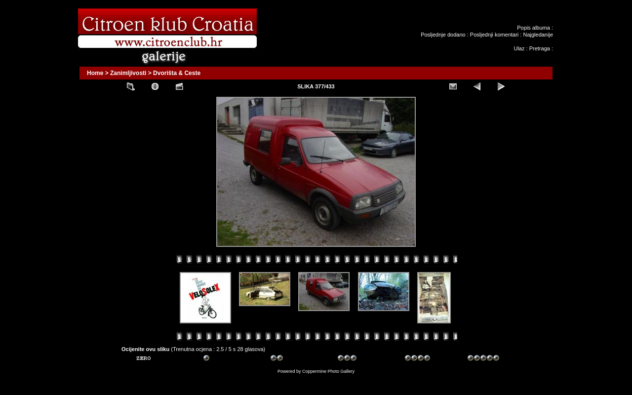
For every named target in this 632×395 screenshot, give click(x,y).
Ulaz (519, 48)
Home (95, 73)
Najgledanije (538, 35)
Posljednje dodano (443, 35)
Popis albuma (533, 28)
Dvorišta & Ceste (176, 73)
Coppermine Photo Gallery (328, 371)
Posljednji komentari (494, 35)
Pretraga (539, 48)
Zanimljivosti (128, 73)
